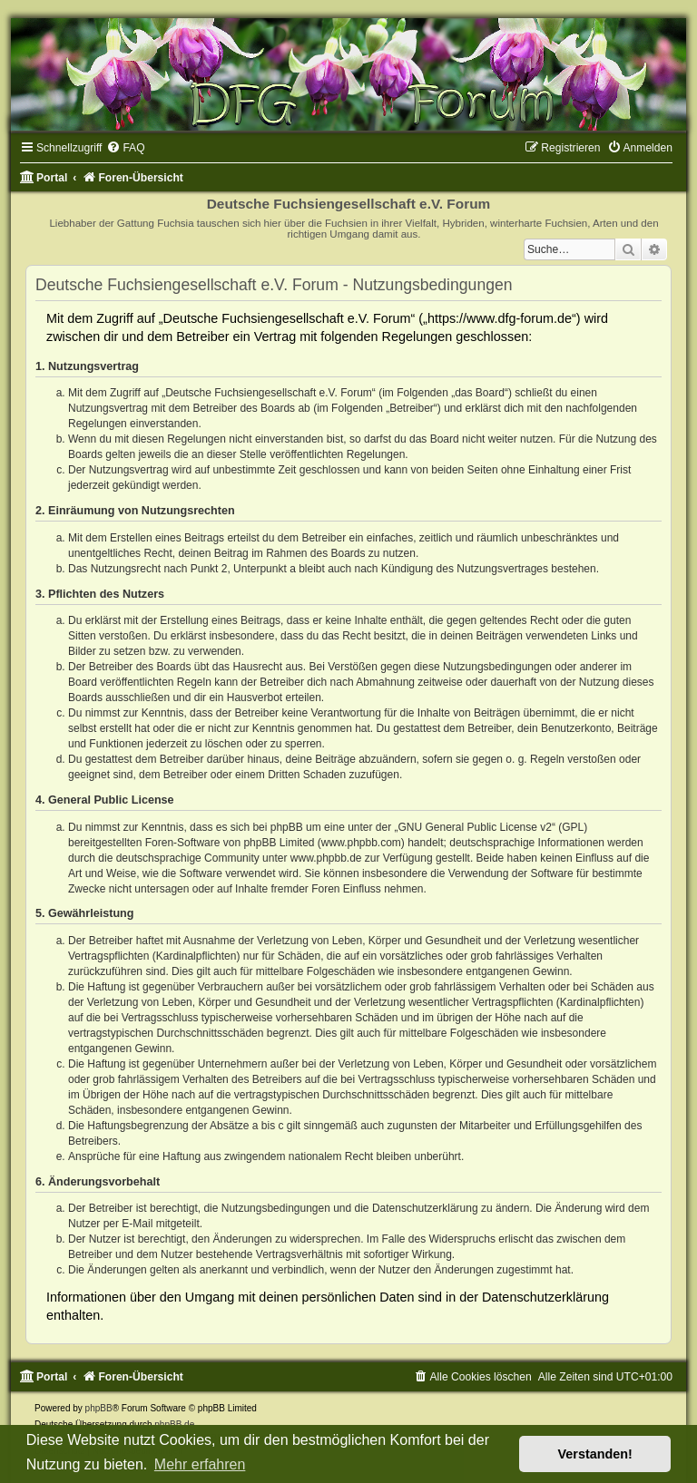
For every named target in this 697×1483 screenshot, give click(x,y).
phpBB (99, 1408)
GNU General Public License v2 (475, 827)
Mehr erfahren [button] (200, 1464)
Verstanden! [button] (595, 1454)
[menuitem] (125, 147)
